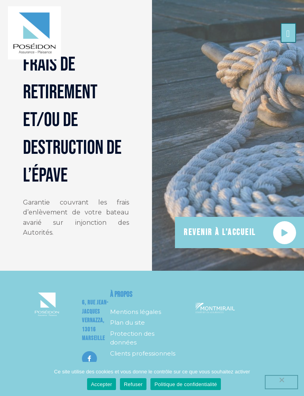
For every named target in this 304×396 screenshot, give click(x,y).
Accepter (101, 384)
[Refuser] (281, 382)
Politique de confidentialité (185, 384)
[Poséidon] (34, 32)
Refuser (133, 384)
